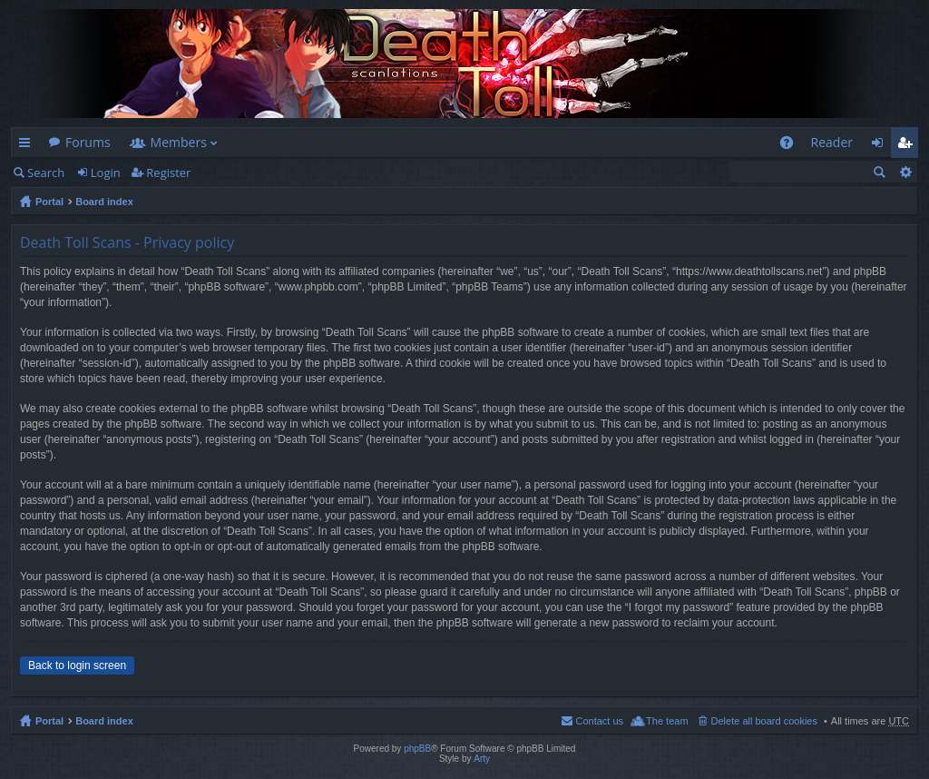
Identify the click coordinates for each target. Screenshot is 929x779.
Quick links (28, 145)
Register (168, 172)
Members (179, 142)
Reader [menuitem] (832, 142)
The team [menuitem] (667, 720)
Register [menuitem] (908, 145)
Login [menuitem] (882, 145)
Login (106, 172)
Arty (482, 759)
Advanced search (905, 171)
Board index (104, 201)
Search (45, 172)
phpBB (417, 749)
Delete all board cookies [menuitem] (764, 720)
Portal (49, 201)
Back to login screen (77, 665)
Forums (88, 142)
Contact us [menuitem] (599, 720)
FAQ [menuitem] (791, 145)
